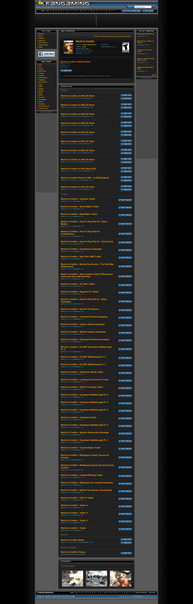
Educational (43, 77)
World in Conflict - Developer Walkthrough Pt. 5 (84, 395)
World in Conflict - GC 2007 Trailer (78, 284)
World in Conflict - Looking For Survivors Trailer (85, 379)
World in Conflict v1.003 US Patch (78, 187)
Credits (72, 596)
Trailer (64, 194)
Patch (64, 90)
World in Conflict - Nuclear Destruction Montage (85, 432)
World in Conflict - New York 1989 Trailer (81, 256)
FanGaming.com (138, 596)
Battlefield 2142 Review (145, 34)
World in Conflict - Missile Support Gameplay (83, 332)
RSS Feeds (152, 592)
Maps (41, 47)
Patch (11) (97, 36)
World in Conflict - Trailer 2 (74, 520)
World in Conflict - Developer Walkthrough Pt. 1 (84, 440)
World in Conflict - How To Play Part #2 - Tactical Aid (87, 241)
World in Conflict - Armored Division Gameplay (84, 317)
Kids (40, 84)
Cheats (128, 36)
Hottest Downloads (141, 592)
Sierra (84, 46)
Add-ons (42, 40)
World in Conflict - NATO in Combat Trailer (82, 387)
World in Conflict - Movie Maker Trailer (80, 206)
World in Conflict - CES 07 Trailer (77, 498)
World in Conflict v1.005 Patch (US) (78, 169)
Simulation (42, 99)
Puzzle (41, 88)
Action (41, 69)
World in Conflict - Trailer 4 (74, 505)
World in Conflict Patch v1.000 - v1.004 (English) (85, 178)
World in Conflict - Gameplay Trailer (79, 417)
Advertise (48, 596)
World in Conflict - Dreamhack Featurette (81, 249)
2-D (40, 64)
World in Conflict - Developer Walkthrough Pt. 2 (84, 425)
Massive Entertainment (90, 44)
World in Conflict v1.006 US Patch (78, 159)
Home (43, 10)
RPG (40, 93)
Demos (41, 34)
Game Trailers (44, 45)
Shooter (41, 97)
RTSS (41, 95)
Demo (64, 534)
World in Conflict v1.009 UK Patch (78, 96)
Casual (41, 75)
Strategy (42, 104)
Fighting (42, 80)
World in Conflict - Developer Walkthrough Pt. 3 (84, 410)
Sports (41, 101)
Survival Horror (44, 106)
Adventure (42, 71)
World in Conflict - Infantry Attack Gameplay (83, 324)
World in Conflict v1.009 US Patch (78, 105)
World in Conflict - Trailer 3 (74, 513)
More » (154, 74)
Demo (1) (111, 36)
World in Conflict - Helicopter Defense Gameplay (85, 339)
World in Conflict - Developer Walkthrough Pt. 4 (84, 402)
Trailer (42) (104, 36)
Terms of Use (65, 596)
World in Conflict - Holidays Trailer (78, 199)
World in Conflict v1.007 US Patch (78, 141)
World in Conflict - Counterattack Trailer (81, 448)
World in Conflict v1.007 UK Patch (78, 132)
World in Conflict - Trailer (73, 528)
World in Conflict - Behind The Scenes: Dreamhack (86, 490)
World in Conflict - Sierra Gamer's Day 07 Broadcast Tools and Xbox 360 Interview (87, 275)
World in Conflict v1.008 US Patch (78, 114)
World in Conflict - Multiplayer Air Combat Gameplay (87, 483)
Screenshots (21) (120, 36)
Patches (41, 38)
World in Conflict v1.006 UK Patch (78, 150)
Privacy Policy (56, 596)
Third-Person (43, 108)
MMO (40, 86)
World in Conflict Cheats (73, 552)
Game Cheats (68, 547)
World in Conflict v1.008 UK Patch (78, 123)
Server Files (43, 42)
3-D (40, 66)
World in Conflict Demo (72, 540)
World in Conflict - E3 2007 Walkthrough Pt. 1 (83, 364)
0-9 (48, 10)
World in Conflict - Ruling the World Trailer (82, 372)
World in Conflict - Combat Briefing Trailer (82, 475)
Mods (41, 36)
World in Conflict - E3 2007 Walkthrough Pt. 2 (83, 357)
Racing (41, 90)
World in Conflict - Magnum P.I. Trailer (80, 292)
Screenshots (68, 566)
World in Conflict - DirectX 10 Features (80, 309)
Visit (87, 48)
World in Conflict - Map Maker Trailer (79, 214)
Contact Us (40, 596)
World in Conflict (85, 41)
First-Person (43, 82)
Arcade (41, 73)
